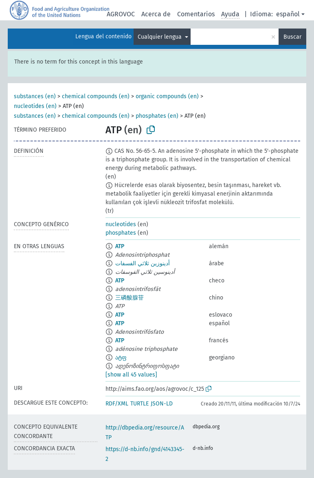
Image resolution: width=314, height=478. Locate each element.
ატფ (121, 357)
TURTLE (139, 403)
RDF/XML (116, 403)
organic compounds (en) (167, 96)
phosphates (120, 232)
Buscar (292, 36)
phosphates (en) (157, 115)
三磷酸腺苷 (129, 297)
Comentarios (196, 14)
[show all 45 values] (131, 374)
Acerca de (156, 14)
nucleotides (120, 224)
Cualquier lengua (160, 36)
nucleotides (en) (35, 106)
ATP (119, 246)
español (288, 14)
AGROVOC (121, 14)
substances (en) (35, 96)
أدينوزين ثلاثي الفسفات (142, 263)
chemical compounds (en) (96, 96)
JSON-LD (162, 403)
